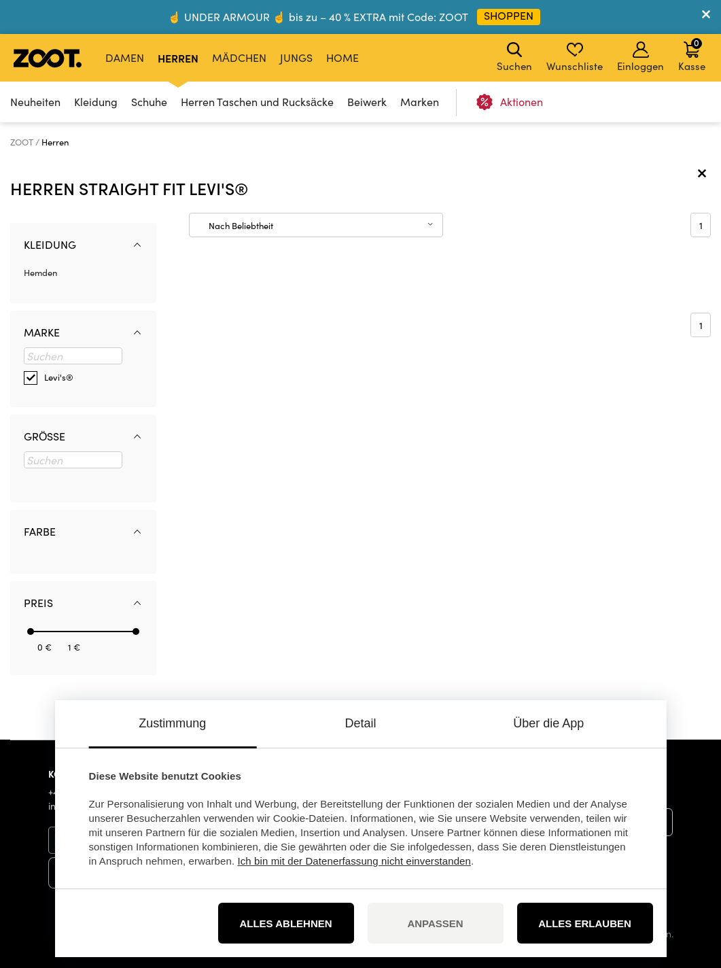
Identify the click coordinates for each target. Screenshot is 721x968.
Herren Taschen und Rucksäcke (257, 101)
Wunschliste (574, 57)
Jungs (296, 57)
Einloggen (640, 57)
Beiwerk (367, 101)
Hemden (40, 272)
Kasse (691, 54)
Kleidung (96, 101)
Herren (178, 57)
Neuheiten (35, 101)
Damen (124, 57)
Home (342, 57)
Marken (419, 101)
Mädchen (239, 57)
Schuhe (149, 101)
